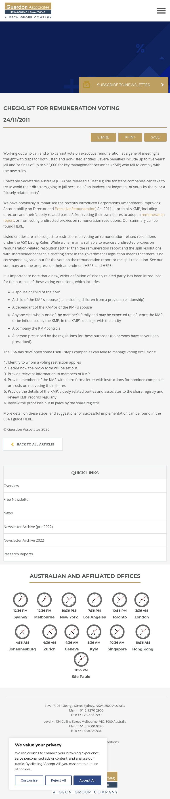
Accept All (87, 780)
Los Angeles (94, 617)
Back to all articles (33, 444)
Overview (11, 485)
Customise (29, 780)
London (142, 617)
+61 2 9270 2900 (91, 710)
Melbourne (44, 617)
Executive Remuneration (75, 208)
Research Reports (18, 554)
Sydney (20, 617)
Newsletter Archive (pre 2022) (28, 526)
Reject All (58, 780)
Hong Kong (142, 649)
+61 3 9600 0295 (91, 726)
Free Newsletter (17, 499)
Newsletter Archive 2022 (24, 540)
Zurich (50, 649)
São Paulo (81, 677)
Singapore (117, 649)
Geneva (72, 649)
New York (69, 617)
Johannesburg (22, 649)
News (8, 513)
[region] (58, 764)
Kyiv (94, 649)
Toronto (119, 617)
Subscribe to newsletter (123, 87)
